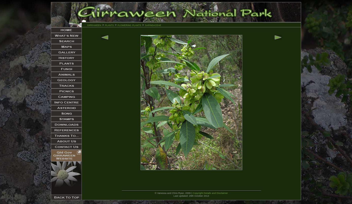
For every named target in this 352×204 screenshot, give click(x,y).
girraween (94, 25)
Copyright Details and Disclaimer (210, 193)
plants (109, 25)
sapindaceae (153, 25)
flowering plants (130, 25)
